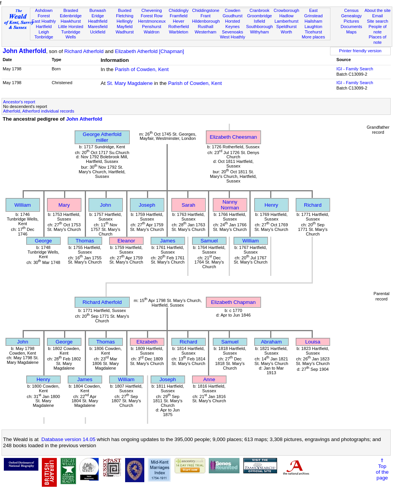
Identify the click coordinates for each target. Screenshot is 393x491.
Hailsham (313, 21)
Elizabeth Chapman (233, 302)
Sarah (188, 205)
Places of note (377, 40)
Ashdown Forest (44, 13)
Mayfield (124, 26)
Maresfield (97, 26)
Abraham (271, 342)
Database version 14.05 (68, 439)
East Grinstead (313, 13)
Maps (351, 32)
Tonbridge (44, 37)
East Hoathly (44, 21)
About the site (378, 10)
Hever (179, 21)
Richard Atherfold (84, 51)
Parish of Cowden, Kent (141, 69)
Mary (64, 205)
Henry (271, 205)
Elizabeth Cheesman (233, 137)
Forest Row (152, 15)
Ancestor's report (19, 102)
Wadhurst (125, 32)
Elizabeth (147, 342)
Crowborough (286, 10)
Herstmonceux (152, 21)
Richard (313, 205)
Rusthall (205, 26)
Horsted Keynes (232, 24)
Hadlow (286, 15)
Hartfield (43, 26)
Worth (286, 32)
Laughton (313, 26)
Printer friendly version (360, 50)
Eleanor (126, 241)
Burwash (97, 10)
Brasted (70, 10)
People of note (377, 29)
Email (377, 15)
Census (351, 10)
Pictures (351, 21)
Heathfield (97, 21)
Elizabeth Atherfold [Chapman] (149, 51)
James (167, 241)
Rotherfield (178, 26)
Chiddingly (178, 10)
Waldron (152, 32)
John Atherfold (24, 51)
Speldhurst (286, 26)
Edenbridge (71, 15)
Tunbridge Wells (71, 35)
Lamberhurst (286, 21)
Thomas (85, 241)
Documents (351, 26)
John (105, 205)
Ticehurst (313, 32)
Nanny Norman (230, 205)
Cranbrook (259, 10)
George (43, 241)
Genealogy (351, 15)
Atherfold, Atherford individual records (38, 111)
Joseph (147, 205)
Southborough (259, 26)
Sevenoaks (232, 32)
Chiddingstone (205, 10)
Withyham (259, 32)
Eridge (98, 15)
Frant (206, 15)
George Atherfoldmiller (102, 137)
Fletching (124, 15)
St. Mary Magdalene (130, 83)
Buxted (125, 10)
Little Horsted (70, 26)
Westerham (205, 32)
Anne (209, 379)
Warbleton (178, 32)
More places (313, 37)
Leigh (43, 32)
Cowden (232, 10)
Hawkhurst (71, 21)
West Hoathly (232, 37)
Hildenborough (206, 21)
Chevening (152, 10)
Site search (377, 21)
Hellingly (125, 21)
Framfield (178, 15)
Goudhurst (233, 15)
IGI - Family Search (355, 68)
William (23, 205)
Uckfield (98, 32)
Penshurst (151, 26)
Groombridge (259, 15)
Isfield (259, 21)
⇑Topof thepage (382, 469)
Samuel (209, 241)
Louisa (312, 342)
